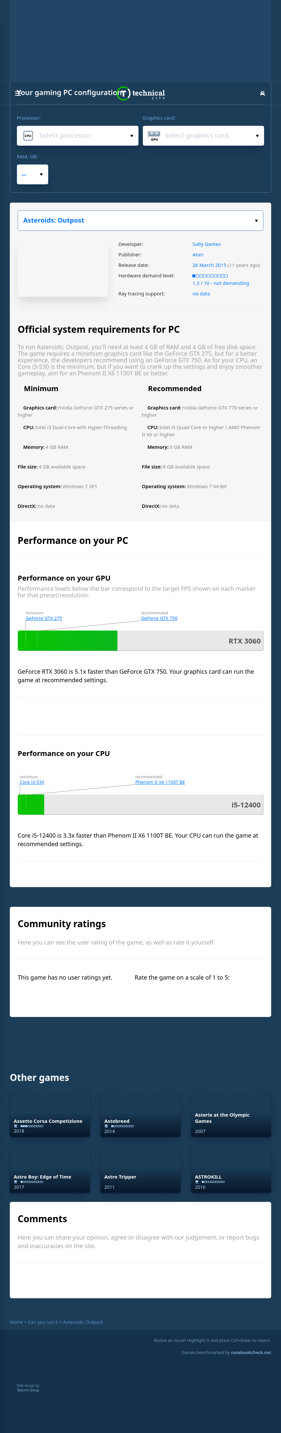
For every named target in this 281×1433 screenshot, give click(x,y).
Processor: (29, 117)
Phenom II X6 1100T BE (160, 782)
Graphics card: (159, 117)
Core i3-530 (32, 782)
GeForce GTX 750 (159, 618)
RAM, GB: (27, 156)
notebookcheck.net (251, 1352)
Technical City (140, 94)
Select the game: (256, 221)
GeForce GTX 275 (44, 618)
